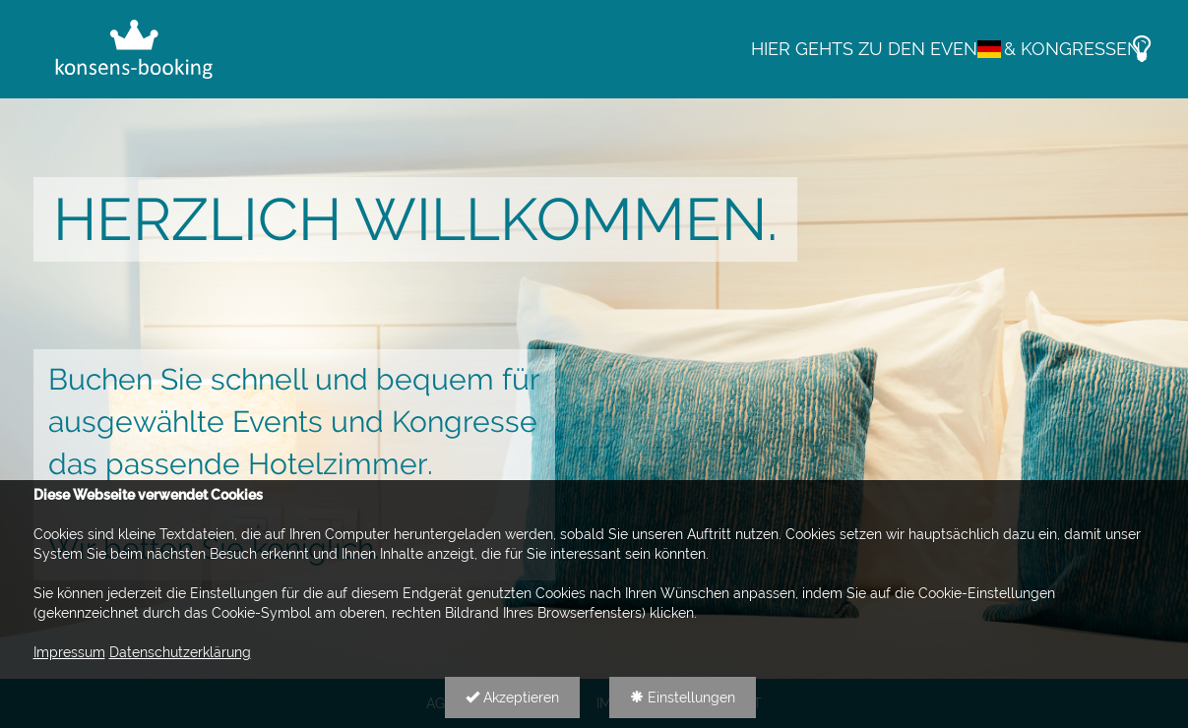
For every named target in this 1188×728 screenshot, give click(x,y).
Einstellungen (682, 697)
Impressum (69, 652)
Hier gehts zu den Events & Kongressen (946, 48)
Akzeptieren (512, 697)
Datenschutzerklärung (180, 652)
